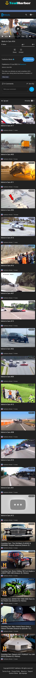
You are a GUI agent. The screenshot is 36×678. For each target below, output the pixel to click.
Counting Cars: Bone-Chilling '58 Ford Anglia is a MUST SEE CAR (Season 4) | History (18, 572)
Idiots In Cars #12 (7, 515)
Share (15, 50)
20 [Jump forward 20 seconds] (26, 36)
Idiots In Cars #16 (7, 265)
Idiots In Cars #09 (7, 377)
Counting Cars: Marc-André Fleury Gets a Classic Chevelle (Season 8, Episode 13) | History (16, 628)
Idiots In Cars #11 (7, 182)
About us (24, 671)
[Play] (2, 36)
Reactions (23, 64)
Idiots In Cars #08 (7, 432)
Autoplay (27, 100)
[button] (31, 14)
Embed (21, 50)
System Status (13, 673)
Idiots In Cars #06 (7, 210)
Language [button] (23, 673)
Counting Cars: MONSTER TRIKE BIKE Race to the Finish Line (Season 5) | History (18, 600)
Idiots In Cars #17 (7, 126)
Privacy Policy (16, 671)
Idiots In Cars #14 (7, 238)
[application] (18, 29)
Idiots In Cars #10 (7, 460)
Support (30, 671)
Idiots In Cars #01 (7, 488)
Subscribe (28, 59)
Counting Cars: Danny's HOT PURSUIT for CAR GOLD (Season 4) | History (18, 655)
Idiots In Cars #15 (7, 321)
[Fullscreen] (33, 36)
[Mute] (30, 36)
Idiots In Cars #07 (7, 293)
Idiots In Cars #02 (7, 349)
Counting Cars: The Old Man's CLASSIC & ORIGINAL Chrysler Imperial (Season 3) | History (16, 545)
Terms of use (6, 671)
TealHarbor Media (8, 59)
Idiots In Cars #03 (7, 154)
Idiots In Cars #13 (7, 404)
